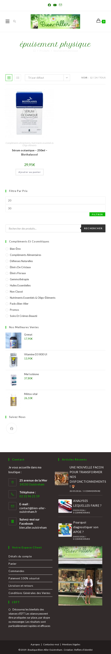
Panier (13, 563)
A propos (35, 644)
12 (91, 77)
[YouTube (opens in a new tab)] (55, 5)
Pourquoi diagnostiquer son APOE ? (85, 527)
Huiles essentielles (20, 285)
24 (96, 77)
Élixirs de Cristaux (20, 267)
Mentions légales (71, 644)
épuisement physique (65, 50)
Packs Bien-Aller (19, 303)
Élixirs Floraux (18, 273)
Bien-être (15, 248)
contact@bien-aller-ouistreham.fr (32, 509)
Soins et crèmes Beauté (23, 315)
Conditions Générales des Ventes (29, 593)
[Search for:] (13, 21)
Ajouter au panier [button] (29, 172)
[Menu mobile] (8, 21)
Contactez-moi (51, 644)
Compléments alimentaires (18, 142)
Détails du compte (20, 556)
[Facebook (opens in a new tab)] (50, 5)
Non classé (16, 291)
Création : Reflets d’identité (78, 649)
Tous (102, 77)
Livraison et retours (21, 585)
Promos (14, 309)
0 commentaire (91, 491)
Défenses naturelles (21, 261)
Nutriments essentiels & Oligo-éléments (38, 144)
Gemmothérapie (19, 279)
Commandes (16, 571)
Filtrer (97, 214)
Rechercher (93, 228)
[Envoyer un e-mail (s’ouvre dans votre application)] (60, 5)
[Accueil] (34, 50)
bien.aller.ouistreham (33, 527)
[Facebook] (11, 428)
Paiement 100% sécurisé (24, 578)
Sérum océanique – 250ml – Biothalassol (29, 152)
